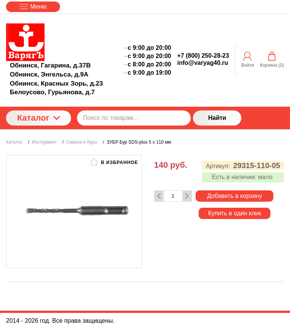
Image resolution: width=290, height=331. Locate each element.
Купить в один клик (234, 213)
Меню (33, 6)
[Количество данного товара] (173, 196)
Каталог (38, 118)
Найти (217, 118)
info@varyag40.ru (202, 63)
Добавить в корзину (234, 196)
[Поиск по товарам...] (134, 118)
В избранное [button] (114, 162)
